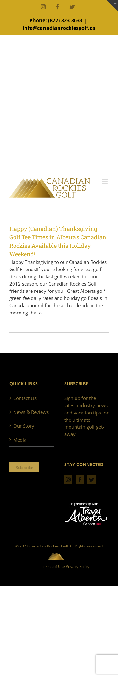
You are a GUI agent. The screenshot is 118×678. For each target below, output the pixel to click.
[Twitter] (91, 479)
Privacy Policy (77, 566)
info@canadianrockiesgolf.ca (59, 28)
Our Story (23, 426)
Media (19, 439)
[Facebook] (80, 479)
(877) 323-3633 (65, 20)
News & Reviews (31, 412)
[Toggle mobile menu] (105, 181)
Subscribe (24, 467)
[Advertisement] (59, 116)
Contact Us (25, 398)
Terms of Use (53, 566)
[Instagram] (68, 479)
